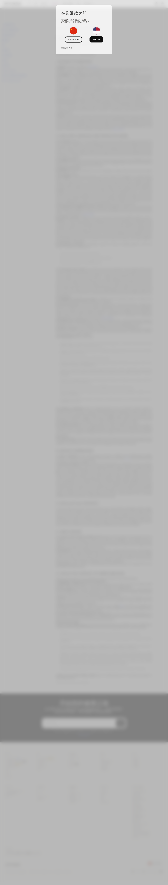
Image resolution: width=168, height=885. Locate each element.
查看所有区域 (66, 48)
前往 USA (96, 39)
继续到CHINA (73, 39)
